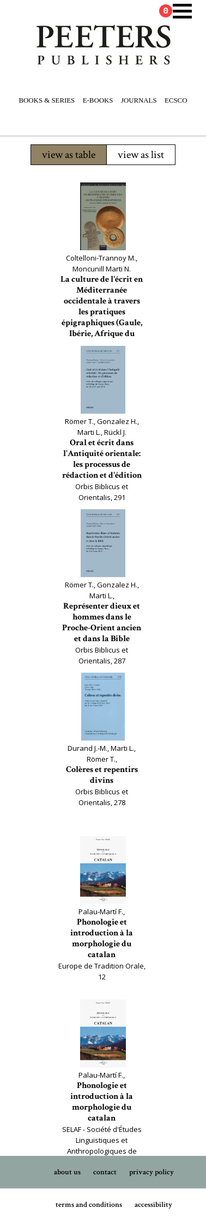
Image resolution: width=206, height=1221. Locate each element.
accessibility (153, 1205)
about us (67, 1172)
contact (105, 1172)
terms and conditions (89, 1205)
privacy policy (151, 1172)
